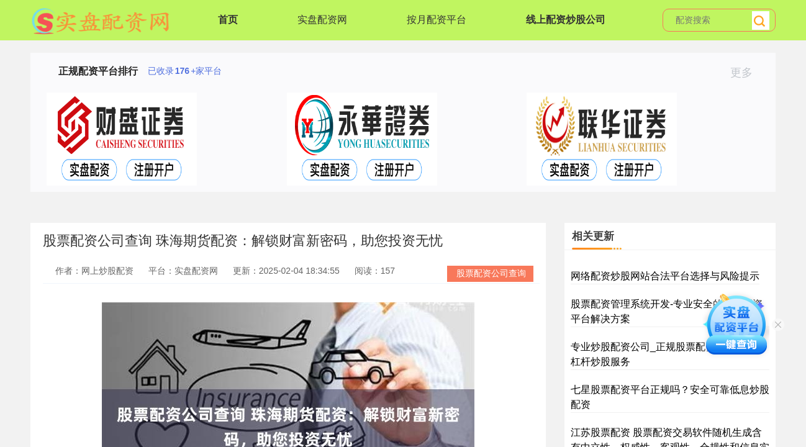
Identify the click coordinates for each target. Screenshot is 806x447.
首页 (228, 19)
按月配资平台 (436, 19)
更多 (746, 72)
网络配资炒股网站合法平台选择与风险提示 (665, 276)
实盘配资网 (322, 19)
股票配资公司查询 (491, 273)
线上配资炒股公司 (565, 19)
